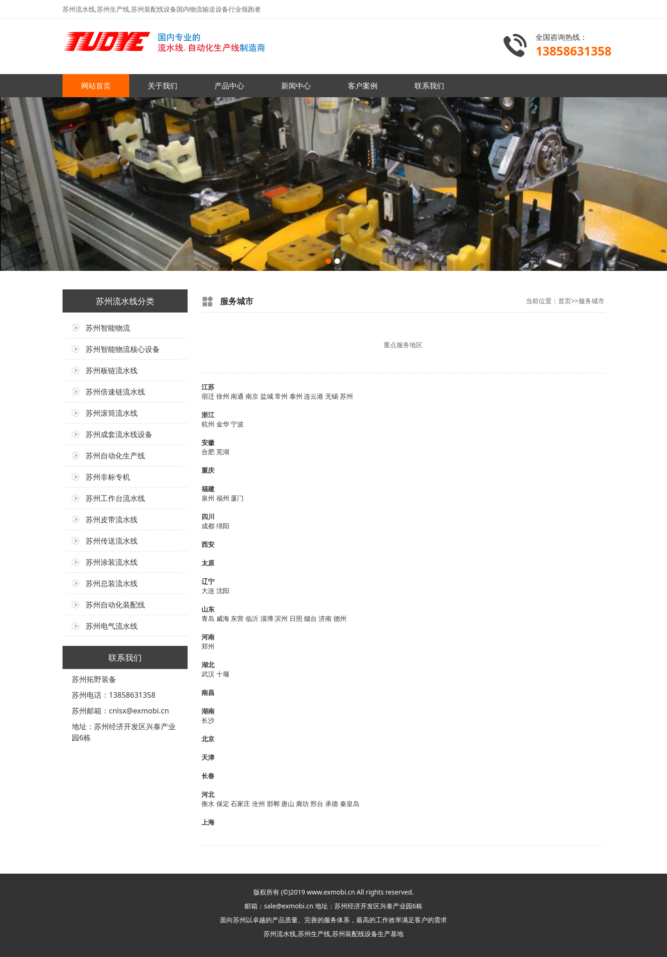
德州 (340, 618)
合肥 (207, 451)
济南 (325, 618)
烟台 (310, 618)
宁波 (237, 423)
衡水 (207, 803)
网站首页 (96, 86)
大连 (207, 590)
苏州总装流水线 (112, 583)
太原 (207, 562)
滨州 (281, 618)
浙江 (207, 414)
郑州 (207, 646)
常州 (281, 396)
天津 (207, 757)
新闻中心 (296, 86)
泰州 (295, 396)
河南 (207, 636)
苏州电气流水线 (112, 626)
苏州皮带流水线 (112, 519)
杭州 (207, 423)
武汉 (207, 673)
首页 (564, 300)
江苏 (207, 386)
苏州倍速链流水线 (115, 392)
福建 (207, 488)
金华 (222, 423)
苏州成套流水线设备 (119, 434)
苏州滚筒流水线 (112, 413)
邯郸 (273, 803)
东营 (237, 618)
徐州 (222, 396)
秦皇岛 (349, 803)
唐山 (287, 803)
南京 (251, 396)
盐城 (266, 396)
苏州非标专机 (108, 477)
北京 (207, 738)
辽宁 (207, 581)
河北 (207, 794)
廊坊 (302, 803)
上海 (207, 822)
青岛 (207, 618)
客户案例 (363, 86)
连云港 (313, 396)
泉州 (207, 498)
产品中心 (229, 86)
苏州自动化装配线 (115, 605)
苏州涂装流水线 (112, 562)
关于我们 (162, 86)
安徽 (207, 442)
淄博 (266, 618)
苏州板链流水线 (112, 370)
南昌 (207, 692)
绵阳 (222, 525)
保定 (222, 803)
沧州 (258, 803)
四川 (207, 516)
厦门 (237, 498)
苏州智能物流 (108, 328)
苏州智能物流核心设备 (123, 349)
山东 (207, 609)
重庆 (207, 470)
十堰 (222, 673)
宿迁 (207, 396)
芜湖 (222, 451)
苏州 (346, 396)
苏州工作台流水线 (115, 498)
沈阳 (222, 590)
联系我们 (429, 86)
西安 (207, 544)
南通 (237, 396)
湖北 (207, 664)
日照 (295, 618)
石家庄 (240, 803)
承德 (331, 803)
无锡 (331, 396)
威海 (222, 618)
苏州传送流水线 (112, 541)
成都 (207, 525)
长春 (207, 775)
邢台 (316, 803)
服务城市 (591, 300)
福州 (222, 498)
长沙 (207, 720)
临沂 (251, 618)
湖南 (207, 711)
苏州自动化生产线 (115, 455)
